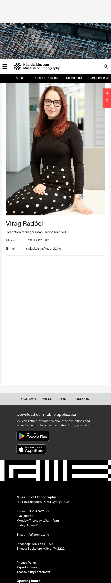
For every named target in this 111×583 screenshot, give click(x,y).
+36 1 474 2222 (54, 489)
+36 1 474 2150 (42, 485)
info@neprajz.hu (37, 475)
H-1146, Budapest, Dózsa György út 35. (43, 442)
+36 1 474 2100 (38, 452)
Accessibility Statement (33, 513)
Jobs (62, 339)
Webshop (99, 18)
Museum (74, 18)
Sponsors (80, 339)
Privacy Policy (27, 503)
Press (47, 339)
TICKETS (107, 39)
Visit (20, 18)
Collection (46, 18)
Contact (29, 339)
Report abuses (27, 508)
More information (29, 563)
